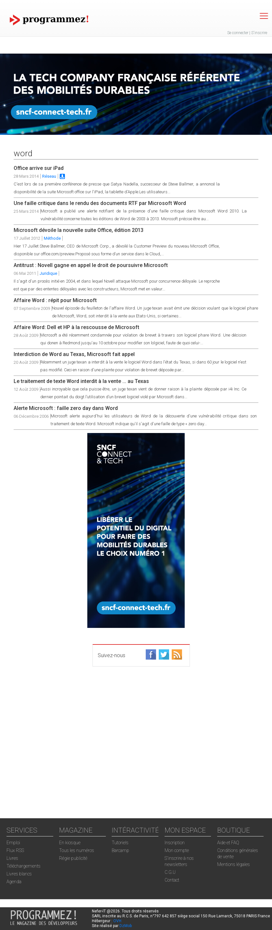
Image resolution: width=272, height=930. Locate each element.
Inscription (175, 842)
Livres (12, 858)
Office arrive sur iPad (39, 168)
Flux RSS (15, 850)
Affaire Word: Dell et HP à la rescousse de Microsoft (76, 327)
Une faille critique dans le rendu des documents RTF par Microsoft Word (100, 203)
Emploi (13, 842)
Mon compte (177, 850)
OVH (117, 921)
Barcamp (120, 850)
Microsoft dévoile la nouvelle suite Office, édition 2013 (78, 230)
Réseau (49, 176)
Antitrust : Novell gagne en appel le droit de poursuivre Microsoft (91, 265)
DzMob (125, 926)
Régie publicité (73, 858)
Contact (172, 880)
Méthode (52, 238)
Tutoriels (120, 842)
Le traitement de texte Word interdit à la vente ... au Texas (81, 381)
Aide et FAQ (228, 842)
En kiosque (69, 842)
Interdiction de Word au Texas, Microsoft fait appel (74, 354)
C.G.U (170, 872)
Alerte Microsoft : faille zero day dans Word (66, 408)
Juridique (48, 273)
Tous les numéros (76, 850)
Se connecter (237, 33)
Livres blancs (19, 873)
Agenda (13, 881)
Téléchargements (23, 866)
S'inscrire (259, 33)
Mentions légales (233, 864)
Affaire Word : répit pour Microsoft (55, 300)
